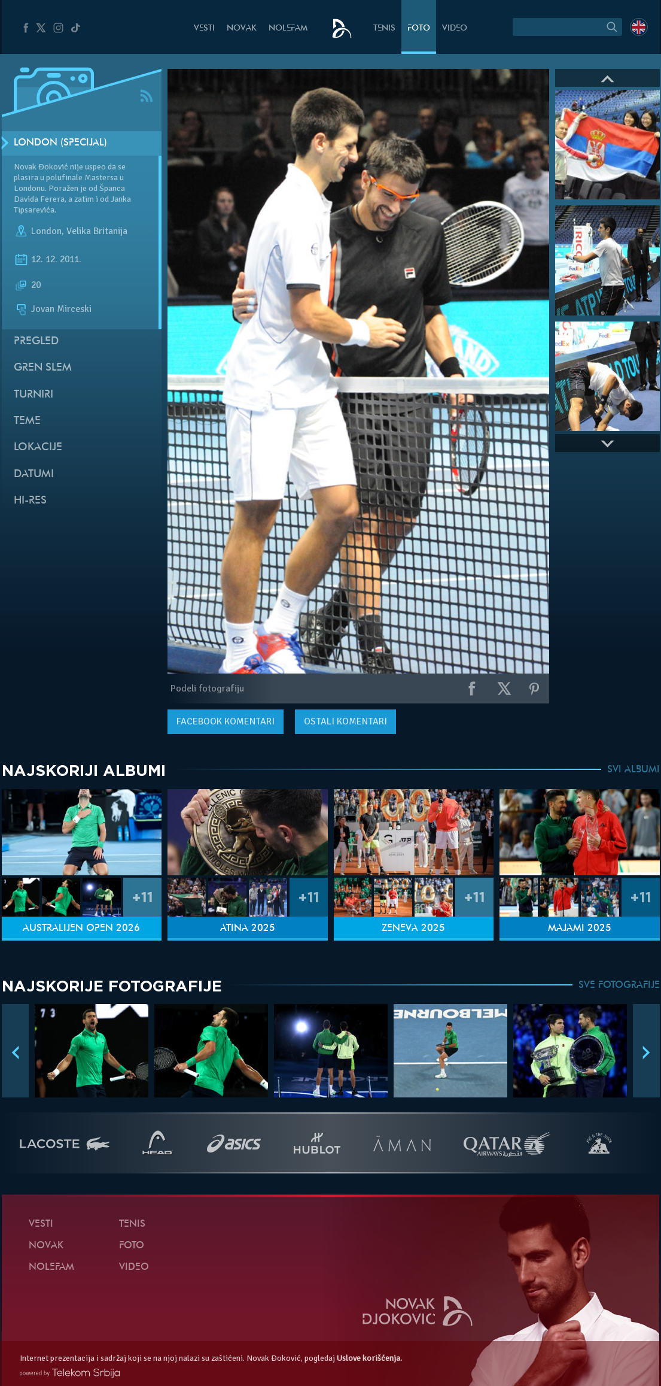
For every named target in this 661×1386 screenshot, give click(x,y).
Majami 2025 (579, 928)
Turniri (33, 395)
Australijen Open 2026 (81, 928)
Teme (27, 421)
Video (454, 28)
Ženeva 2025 (413, 928)
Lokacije (38, 447)
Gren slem (43, 368)
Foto (418, 28)
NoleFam (288, 28)
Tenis (384, 28)
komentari (225, 721)
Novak (242, 28)
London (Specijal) (60, 143)
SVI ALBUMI (633, 770)
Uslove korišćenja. (369, 1358)
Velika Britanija (96, 231)
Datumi (34, 474)
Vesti (204, 28)
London (46, 231)
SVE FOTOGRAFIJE (619, 985)
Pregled (36, 341)
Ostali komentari (345, 721)
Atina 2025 (247, 928)
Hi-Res (30, 501)
